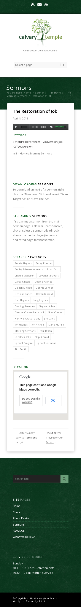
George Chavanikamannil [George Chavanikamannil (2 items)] (29, 312)
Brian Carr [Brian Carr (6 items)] (53, 269)
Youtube (46, 4)
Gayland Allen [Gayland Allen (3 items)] (47, 306)
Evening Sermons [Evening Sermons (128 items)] (25, 306)
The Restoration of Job (35, 111)
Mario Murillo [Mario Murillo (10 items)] (56, 324)
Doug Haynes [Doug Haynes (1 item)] (40, 300)
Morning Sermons (16, 95)
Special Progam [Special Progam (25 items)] (24, 343)
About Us (19, 530)
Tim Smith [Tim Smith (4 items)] (21, 349)
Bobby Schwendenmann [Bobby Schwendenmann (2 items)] (29, 269)
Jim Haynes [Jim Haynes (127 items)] (21, 324)
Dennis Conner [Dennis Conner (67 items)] (23, 294)
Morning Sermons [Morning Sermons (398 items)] (25, 330)
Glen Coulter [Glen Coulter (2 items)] (55, 312)
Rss (33, 4)
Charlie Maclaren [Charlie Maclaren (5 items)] (24, 275)
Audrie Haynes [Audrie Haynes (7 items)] (23, 263)
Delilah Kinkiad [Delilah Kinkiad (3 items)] (23, 287)
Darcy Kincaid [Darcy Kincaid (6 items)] (22, 281)
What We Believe (24, 537)
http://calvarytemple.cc (42, 598)
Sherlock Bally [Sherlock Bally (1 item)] (23, 336)
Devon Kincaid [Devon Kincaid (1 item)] (44, 294)
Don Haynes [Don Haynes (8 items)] (22, 300)
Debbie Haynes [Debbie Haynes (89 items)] (43, 281)
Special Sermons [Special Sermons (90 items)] (46, 343)
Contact (18, 512)
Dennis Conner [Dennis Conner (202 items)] (44, 287)
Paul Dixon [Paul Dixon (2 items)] (46, 330)
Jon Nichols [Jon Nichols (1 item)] (38, 324)
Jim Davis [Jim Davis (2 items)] (49, 318)
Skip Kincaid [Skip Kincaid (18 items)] (42, 336)
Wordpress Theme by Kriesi (29, 601)
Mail (39, 4)
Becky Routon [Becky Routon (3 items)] (44, 263)
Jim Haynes (56, 92)
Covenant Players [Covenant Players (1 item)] (48, 275)
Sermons (19, 87)
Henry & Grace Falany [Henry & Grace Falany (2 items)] (27, 318)
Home (27, 92)
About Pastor (21, 518)
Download (19, 135)
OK (53, 400)
